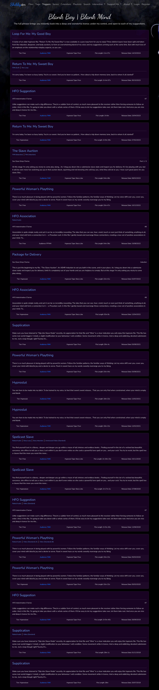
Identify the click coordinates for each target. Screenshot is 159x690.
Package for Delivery (26, 254)
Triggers (46, 4)
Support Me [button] (113, 4)
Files (31, 4)
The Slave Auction (25, 151)
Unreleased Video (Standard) (55, 441)
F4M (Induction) (17, 155)
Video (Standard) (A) (30, 542)
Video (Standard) (29, 503)
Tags (37, 4)
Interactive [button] (97, 4)
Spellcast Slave (23, 437)
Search (86, 4)
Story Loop (27, 441)
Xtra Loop (25, 68)
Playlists (77, 4)
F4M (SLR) (16, 68)
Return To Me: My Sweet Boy (32, 64)
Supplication (21, 325)
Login (137, 4)
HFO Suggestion (23, 91)
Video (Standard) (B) (47, 542)
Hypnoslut (19, 382)
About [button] (126, 4)
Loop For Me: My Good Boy (31, 34)
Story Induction (38, 441)
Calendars (66, 4)
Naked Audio (16, 220)
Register (146, 4)
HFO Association (24, 216)
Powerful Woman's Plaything (32, 189)
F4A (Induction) (30, 155)
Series (56, 4)
